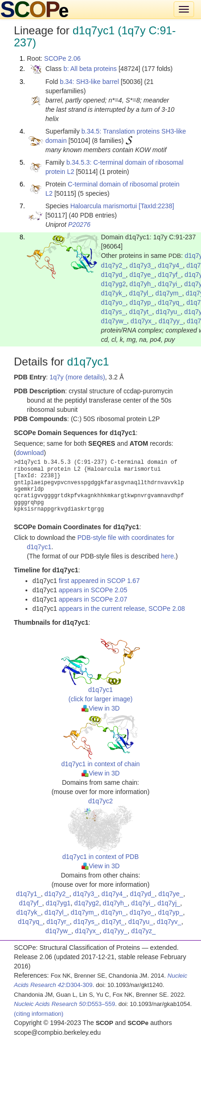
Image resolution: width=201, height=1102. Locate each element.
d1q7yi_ (169, 284)
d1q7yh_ (142, 284)
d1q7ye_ (142, 274)
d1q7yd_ (113, 274)
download (30, 452)
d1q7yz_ (143, 931)
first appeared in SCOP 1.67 (99, 580)
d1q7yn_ (113, 912)
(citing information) (38, 1013)
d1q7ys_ (113, 311)
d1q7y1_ (28, 893)
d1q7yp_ (142, 302)
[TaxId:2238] (156, 206)
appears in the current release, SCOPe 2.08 (122, 608)
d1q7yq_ (170, 302)
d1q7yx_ (143, 321)
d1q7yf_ (169, 274)
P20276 (79, 224)
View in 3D (101, 708)
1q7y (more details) (77, 377)
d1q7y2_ (113, 265)
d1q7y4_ (170, 265)
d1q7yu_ (168, 311)
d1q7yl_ (140, 293)
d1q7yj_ (168, 903)
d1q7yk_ (113, 293)
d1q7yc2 (100, 801)
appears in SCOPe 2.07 (93, 599)
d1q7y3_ (142, 265)
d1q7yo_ (113, 302)
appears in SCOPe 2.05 (93, 590)
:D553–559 (64, 1003)
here (167, 556)
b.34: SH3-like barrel (89, 81)
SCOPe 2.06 (62, 58)
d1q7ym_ (169, 293)
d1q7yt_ (140, 311)
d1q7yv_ (169, 921)
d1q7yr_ (58, 921)
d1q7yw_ (114, 321)
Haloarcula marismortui (103, 206)
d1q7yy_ (171, 321)
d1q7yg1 (58, 903)
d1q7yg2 (113, 284)
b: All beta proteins (90, 68)
